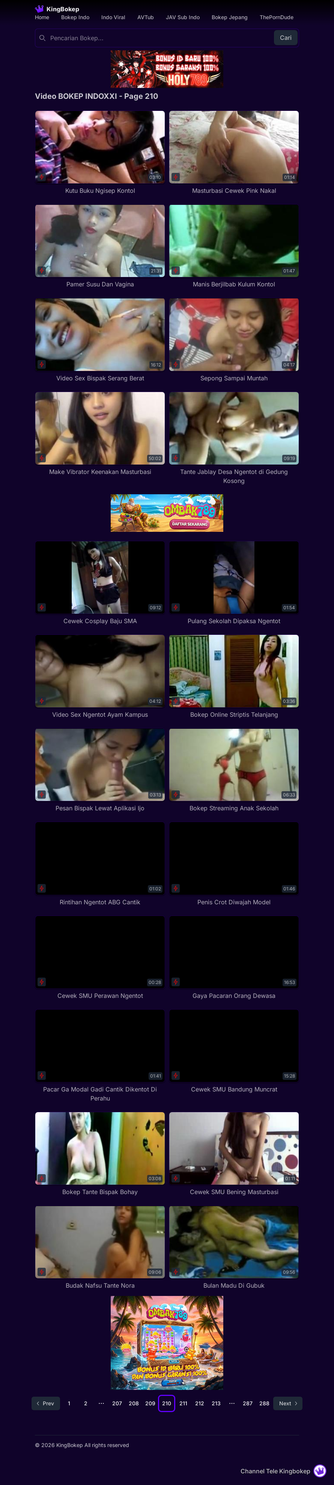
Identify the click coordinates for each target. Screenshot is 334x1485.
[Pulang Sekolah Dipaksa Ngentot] (234, 583)
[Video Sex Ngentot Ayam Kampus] (100, 676)
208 (134, 1403)
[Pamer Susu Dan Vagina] (100, 246)
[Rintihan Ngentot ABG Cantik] (100, 864)
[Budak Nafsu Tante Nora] (100, 1247)
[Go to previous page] (46, 1403)
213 (216, 1403)
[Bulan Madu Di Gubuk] (234, 1247)
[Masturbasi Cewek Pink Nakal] (234, 153)
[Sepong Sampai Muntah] (234, 340)
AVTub (145, 17)
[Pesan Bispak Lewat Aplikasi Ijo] (100, 770)
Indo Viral (113, 17)
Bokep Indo (75, 17)
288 (264, 1403)
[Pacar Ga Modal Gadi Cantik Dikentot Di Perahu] (100, 1056)
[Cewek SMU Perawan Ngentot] (100, 958)
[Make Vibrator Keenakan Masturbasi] (100, 434)
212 (199, 1403)
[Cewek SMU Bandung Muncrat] (234, 1051)
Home (42, 17)
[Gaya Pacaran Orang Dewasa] (234, 958)
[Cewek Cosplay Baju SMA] (100, 583)
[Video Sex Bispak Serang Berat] (100, 340)
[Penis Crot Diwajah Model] (234, 864)
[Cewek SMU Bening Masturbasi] (234, 1154)
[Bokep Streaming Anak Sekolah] (234, 770)
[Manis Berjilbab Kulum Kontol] (234, 246)
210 (166, 1403)
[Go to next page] (287, 1403)
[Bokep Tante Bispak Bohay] (100, 1154)
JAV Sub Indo (183, 17)
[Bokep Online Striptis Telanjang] (234, 676)
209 (150, 1403)
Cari (286, 37)
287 (248, 1403)
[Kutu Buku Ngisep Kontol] (100, 153)
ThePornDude (276, 17)
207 (117, 1403)
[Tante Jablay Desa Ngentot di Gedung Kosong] (234, 438)
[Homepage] (57, 9)
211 (183, 1403)
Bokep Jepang (230, 17)
